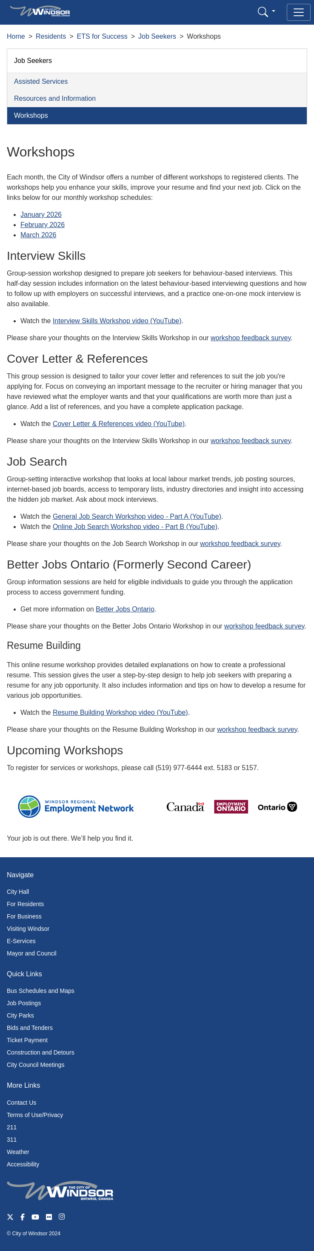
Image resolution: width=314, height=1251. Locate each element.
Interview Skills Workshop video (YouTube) (117, 320)
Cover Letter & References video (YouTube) (119, 423)
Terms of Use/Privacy (35, 1115)
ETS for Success (102, 36)
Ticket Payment (27, 1040)
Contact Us (21, 1102)
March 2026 (38, 235)
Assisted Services (41, 81)
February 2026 (42, 224)
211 (12, 1127)
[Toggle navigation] (299, 12)
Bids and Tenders (30, 1027)
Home (16, 36)
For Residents (25, 904)
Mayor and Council (32, 953)
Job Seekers (157, 36)
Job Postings (24, 1003)
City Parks (20, 1015)
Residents (51, 36)
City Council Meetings (35, 1064)
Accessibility (23, 1164)
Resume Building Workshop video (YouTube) (120, 712)
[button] (266, 11)
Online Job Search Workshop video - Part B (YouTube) (135, 526)
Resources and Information (55, 98)
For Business (24, 916)
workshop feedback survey (251, 337)
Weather (18, 1152)
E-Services (21, 941)
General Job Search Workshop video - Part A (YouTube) (137, 516)
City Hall (18, 891)
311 (12, 1139)
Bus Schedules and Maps (40, 990)
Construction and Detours (40, 1052)
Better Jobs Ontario (125, 609)
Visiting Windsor (28, 928)
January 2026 (41, 214)
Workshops (31, 115)
